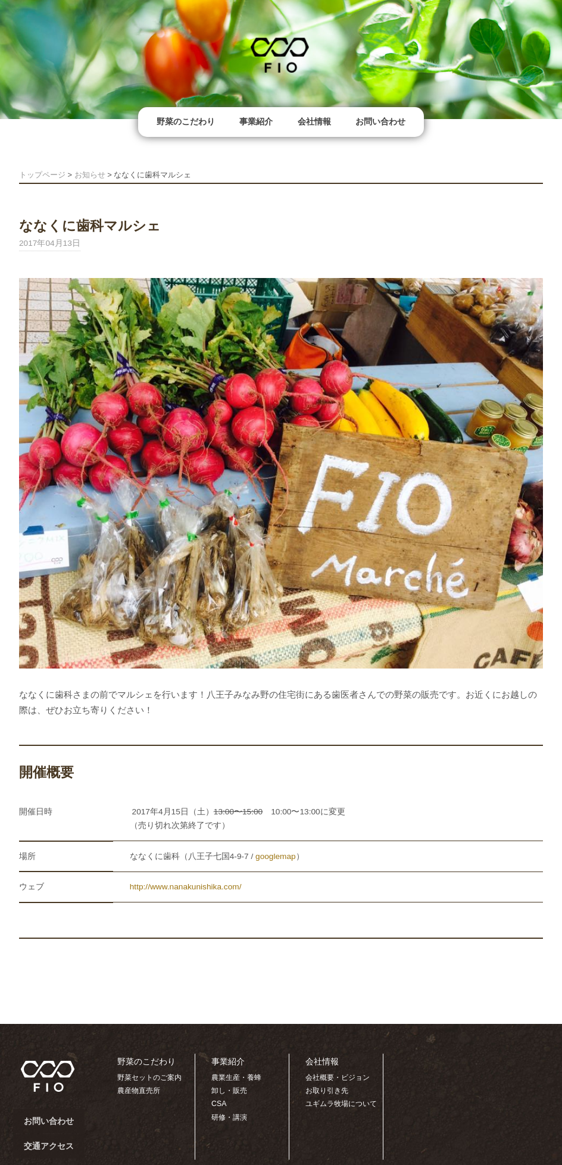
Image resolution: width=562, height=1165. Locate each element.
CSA (218, 1104)
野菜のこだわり (186, 121)
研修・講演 (229, 1117)
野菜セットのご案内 (149, 1077)
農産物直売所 (138, 1090)
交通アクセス (49, 1146)
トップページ (42, 174)
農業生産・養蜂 (236, 1077)
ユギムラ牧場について (341, 1104)
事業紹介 (256, 121)
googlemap (275, 856)
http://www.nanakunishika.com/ (186, 886)
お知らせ (89, 174)
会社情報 (314, 121)
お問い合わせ (380, 121)
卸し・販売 (229, 1090)
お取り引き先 (326, 1090)
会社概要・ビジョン (337, 1077)
